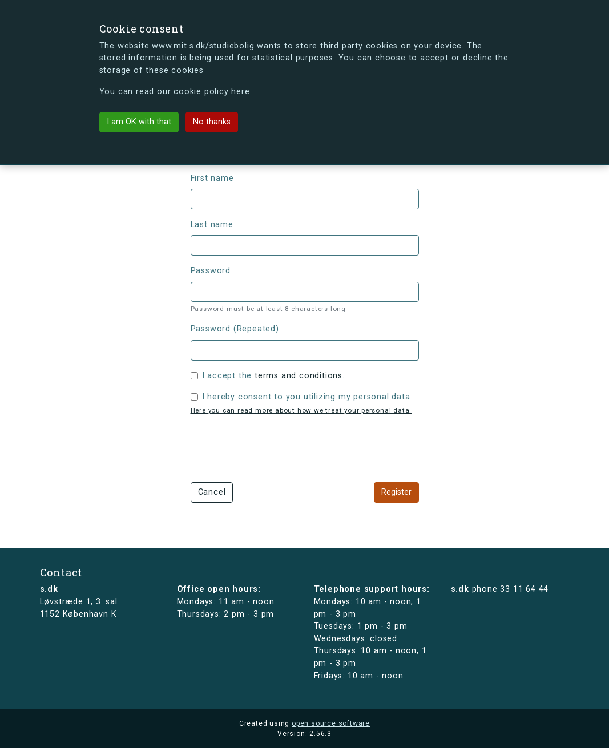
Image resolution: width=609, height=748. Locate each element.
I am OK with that (139, 122)
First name (212, 178)
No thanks (212, 122)
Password (211, 271)
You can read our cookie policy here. (175, 91)
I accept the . (273, 376)
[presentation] (277, 446)
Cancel (212, 492)
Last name (212, 224)
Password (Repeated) (235, 329)
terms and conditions (298, 376)
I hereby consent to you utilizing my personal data (306, 397)
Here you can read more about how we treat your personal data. (301, 410)
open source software (331, 723)
